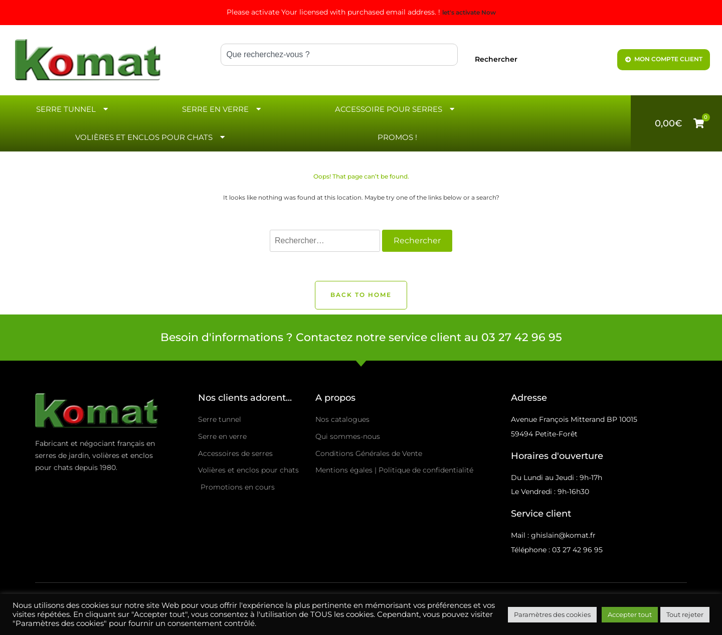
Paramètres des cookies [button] (552, 614)
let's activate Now (469, 12)
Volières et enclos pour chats (151, 137)
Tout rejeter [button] (684, 614)
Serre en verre (222, 109)
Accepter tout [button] (630, 614)
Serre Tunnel (73, 109)
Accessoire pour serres (396, 109)
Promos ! (397, 137)
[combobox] (339, 55)
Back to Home (361, 294)
